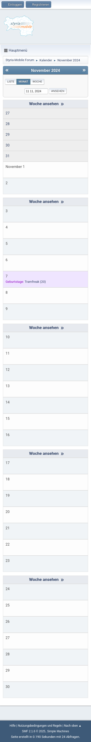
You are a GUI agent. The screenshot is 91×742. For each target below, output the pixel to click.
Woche (37, 81)
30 (7, 145)
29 (7, 134)
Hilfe (13, 725)
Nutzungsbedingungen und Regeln (40, 725)
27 (7, 113)
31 (7, 156)
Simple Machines (58, 731)
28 (7, 124)
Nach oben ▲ (72, 725)
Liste (10, 81)
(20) (35, 282)
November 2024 (45, 70)
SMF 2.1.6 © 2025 (33, 731)
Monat (23, 81)
